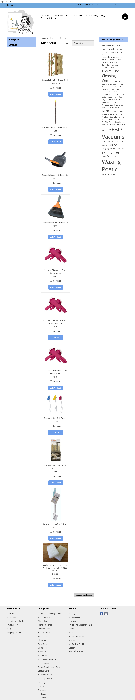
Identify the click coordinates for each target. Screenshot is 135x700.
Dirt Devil (113, 60)
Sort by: (67, 43)
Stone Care (42, 647)
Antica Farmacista (111, 47)
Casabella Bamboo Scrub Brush (55, 80)
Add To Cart (55, 94)
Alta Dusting (106, 46)
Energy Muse (114, 62)
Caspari (115, 57)
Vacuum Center (44, 616)
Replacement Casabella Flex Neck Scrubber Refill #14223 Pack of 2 (55, 567)
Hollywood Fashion (116, 89)
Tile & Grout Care (45, 639)
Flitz (112, 67)
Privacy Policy (92, 15)
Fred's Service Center (75, 15)
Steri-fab (113, 149)
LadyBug (114, 105)
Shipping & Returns (49, 18)
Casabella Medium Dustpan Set (55, 222)
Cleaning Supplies (45, 677)
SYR (103, 153)
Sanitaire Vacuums (114, 124)
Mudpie (105, 117)
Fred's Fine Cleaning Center (110, 76)
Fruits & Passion (114, 84)
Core (121, 57)
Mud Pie (119, 114)
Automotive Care (45, 673)
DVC (119, 60)
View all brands (76, 650)
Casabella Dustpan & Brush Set (55, 175)
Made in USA (43, 693)
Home (43, 38)
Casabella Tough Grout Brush (55, 523)
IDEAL (118, 92)
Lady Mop (116, 102)
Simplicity (115, 142)
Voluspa (112, 156)
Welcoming (106, 174)
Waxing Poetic (111, 165)
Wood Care (42, 650)
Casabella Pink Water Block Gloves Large (55, 271)
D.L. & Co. (105, 60)
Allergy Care (43, 620)
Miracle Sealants (117, 111)
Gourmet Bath (44, 627)
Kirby (109, 102)
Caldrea (116, 55)
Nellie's (121, 117)
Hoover (104, 92)
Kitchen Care (43, 635)
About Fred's (57, 15)
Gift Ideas (42, 689)
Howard (112, 92)
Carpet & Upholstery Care (49, 666)
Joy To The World (111, 99)
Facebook (101, 612)
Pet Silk (105, 122)
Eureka (115, 65)
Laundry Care (43, 662)
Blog (103, 15)
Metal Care (42, 654)
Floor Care (42, 643)
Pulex (111, 122)
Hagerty (105, 89)
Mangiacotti (114, 107)
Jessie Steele (118, 97)
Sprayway (105, 149)
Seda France (106, 142)
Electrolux (105, 62)
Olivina (111, 120)
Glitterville (118, 87)
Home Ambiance (45, 624)
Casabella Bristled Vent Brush (55, 127)
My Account (101, 5)
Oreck (117, 119)
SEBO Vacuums (113, 133)
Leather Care (43, 670)
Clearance (42, 697)
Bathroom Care (44, 631)
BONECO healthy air (115, 52)
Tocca (104, 157)
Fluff (116, 68)
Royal (104, 125)
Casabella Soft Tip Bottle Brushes (55, 466)
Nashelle (113, 116)
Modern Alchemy (108, 114)
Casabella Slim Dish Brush (55, 417)
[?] (122, 39)
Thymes (113, 152)
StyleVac (121, 149)
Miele (106, 111)
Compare (57, 88)
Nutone (104, 120)
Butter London (107, 55)
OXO (121, 120)
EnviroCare (106, 65)
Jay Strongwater (107, 97)
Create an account (121, 5)
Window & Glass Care (47, 658)
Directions (45, 15)
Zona (113, 174)
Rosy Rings (119, 122)
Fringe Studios (119, 81)
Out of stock (55, 337)
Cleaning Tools (44, 681)
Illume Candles (119, 94)
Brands (53, 38)
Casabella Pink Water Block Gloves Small (55, 371)
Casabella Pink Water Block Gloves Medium (55, 321)
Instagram (106, 612)
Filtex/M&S (106, 68)
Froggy (104, 84)
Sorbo (112, 145)
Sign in (110, 5)
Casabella (106, 57)
